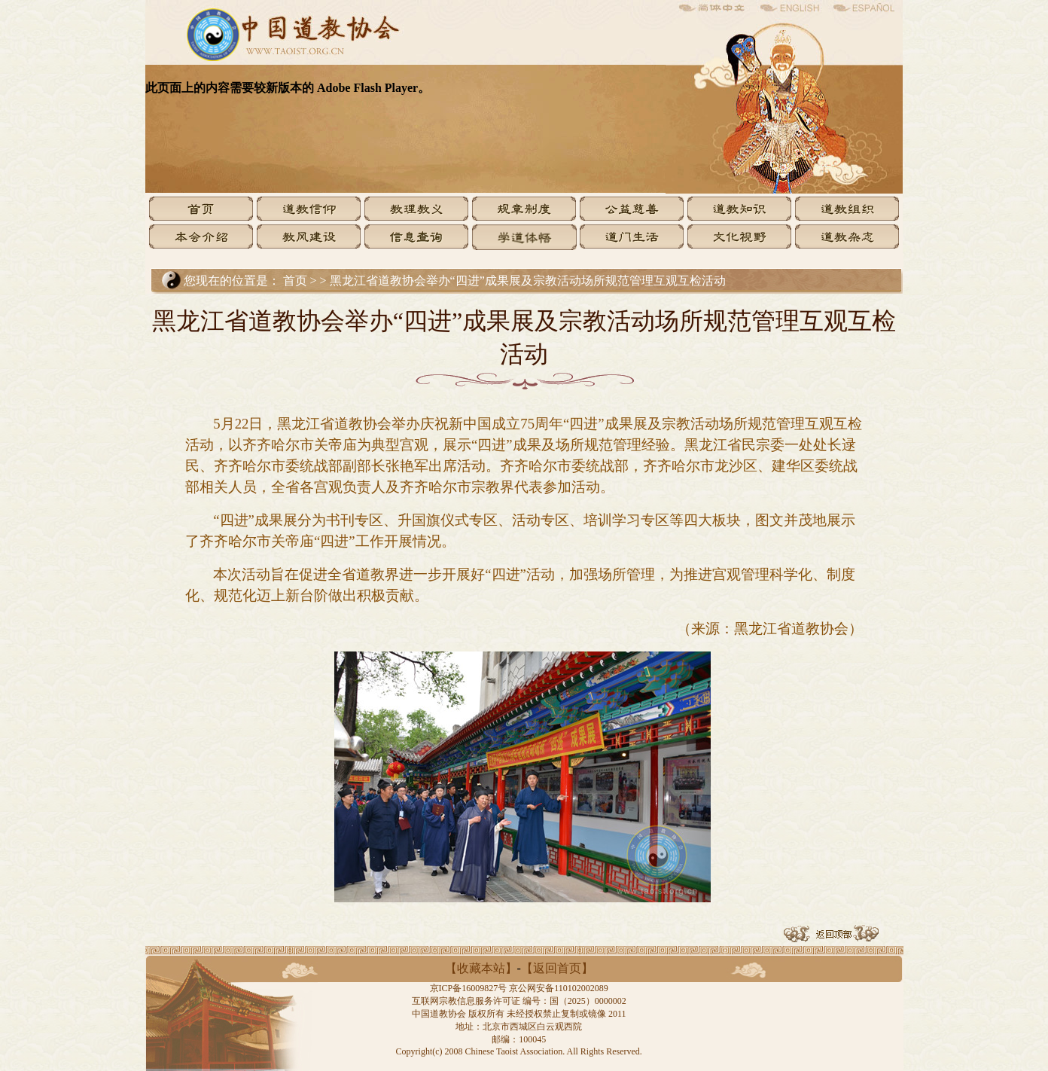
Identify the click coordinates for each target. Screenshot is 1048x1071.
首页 (295, 280)
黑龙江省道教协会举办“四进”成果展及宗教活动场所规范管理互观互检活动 (528, 280)
